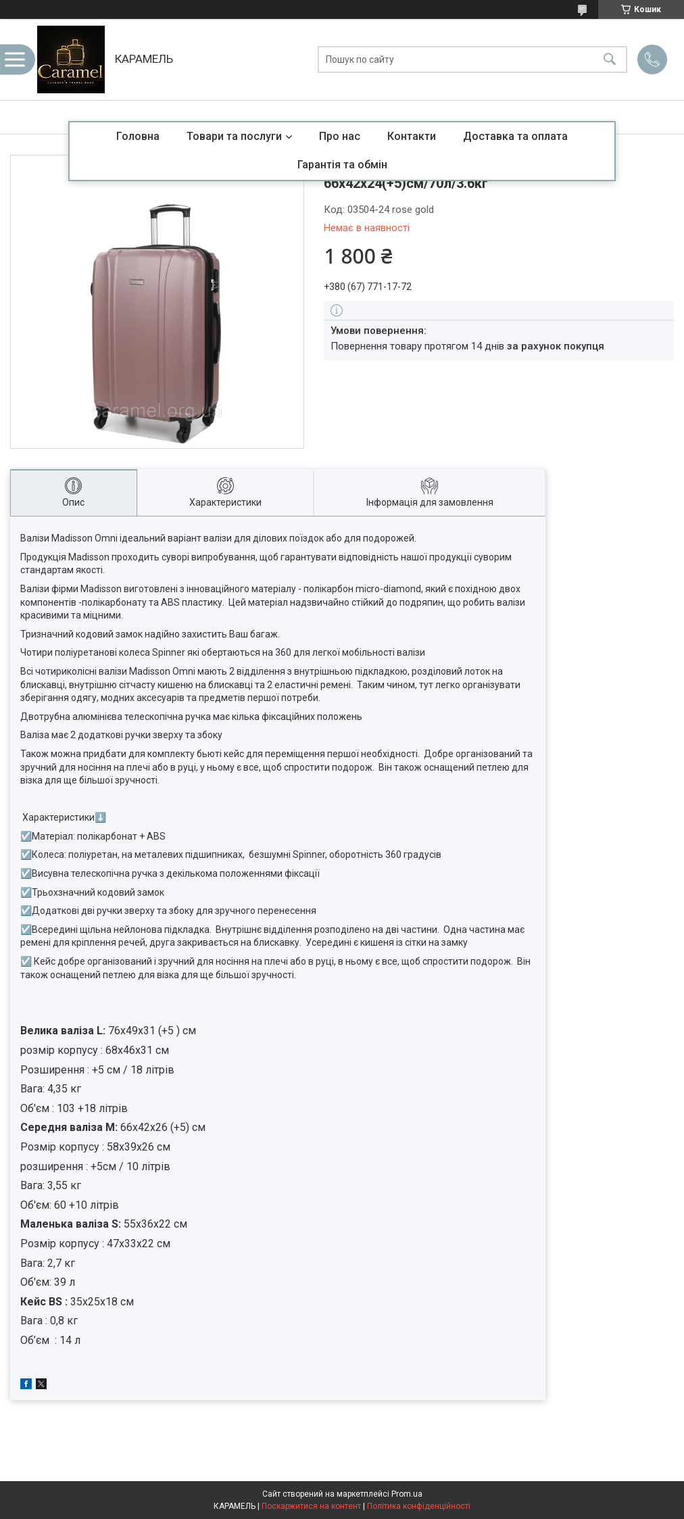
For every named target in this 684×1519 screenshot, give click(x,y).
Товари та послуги (234, 136)
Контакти (411, 136)
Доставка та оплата (515, 136)
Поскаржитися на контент (311, 1506)
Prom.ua (406, 1494)
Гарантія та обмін (342, 164)
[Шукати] (609, 59)
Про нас (339, 136)
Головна (138, 136)
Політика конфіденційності (418, 1506)
